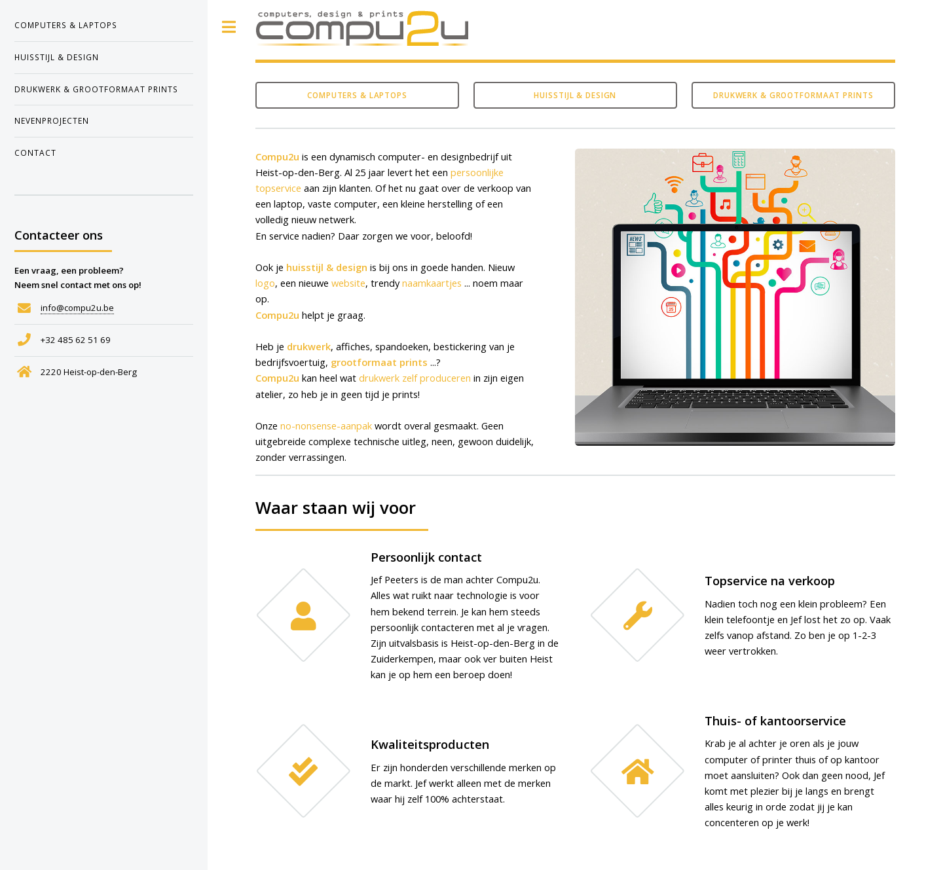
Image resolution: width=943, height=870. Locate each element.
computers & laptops (65, 25)
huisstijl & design (56, 57)
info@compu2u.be (77, 308)
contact (35, 152)
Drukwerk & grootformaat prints (793, 95)
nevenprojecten (51, 120)
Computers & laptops (357, 95)
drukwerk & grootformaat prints (96, 89)
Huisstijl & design (575, 95)
